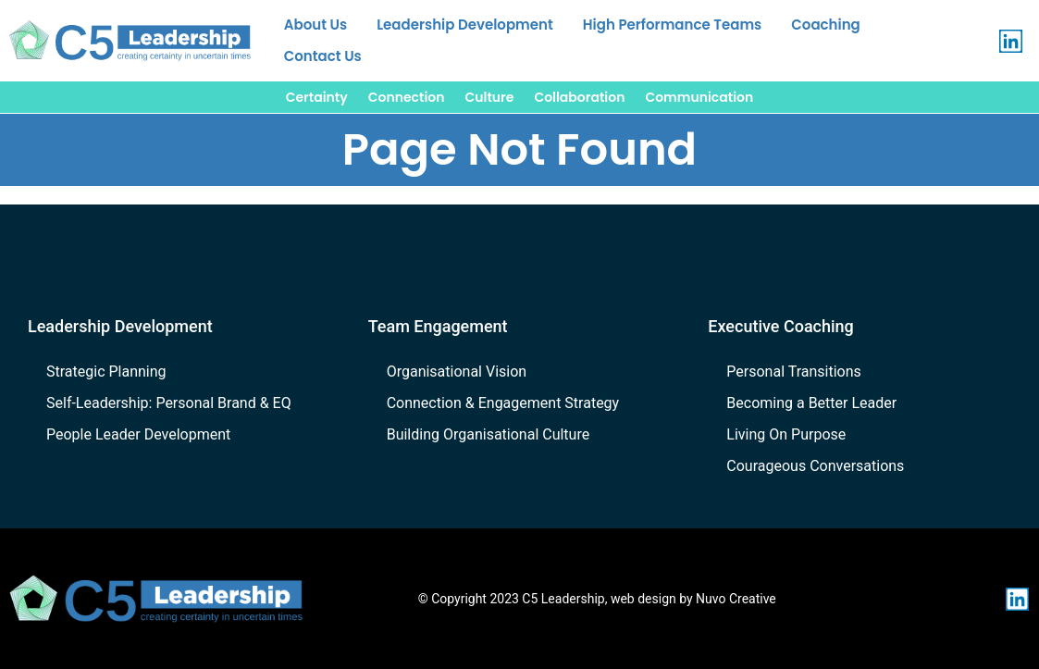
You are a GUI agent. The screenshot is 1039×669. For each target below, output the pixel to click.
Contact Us (323, 56)
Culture (489, 97)
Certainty (317, 97)
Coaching (825, 24)
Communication (699, 97)
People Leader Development (138, 434)
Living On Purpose (786, 434)
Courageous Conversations (815, 466)
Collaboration (579, 97)
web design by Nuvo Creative (693, 598)
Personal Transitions (793, 371)
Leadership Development (465, 24)
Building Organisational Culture (488, 434)
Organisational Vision (457, 371)
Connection (406, 97)
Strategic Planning (106, 371)
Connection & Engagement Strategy (503, 403)
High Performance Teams (672, 24)
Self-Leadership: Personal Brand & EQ (168, 403)
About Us (315, 24)
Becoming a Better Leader (811, 403)
